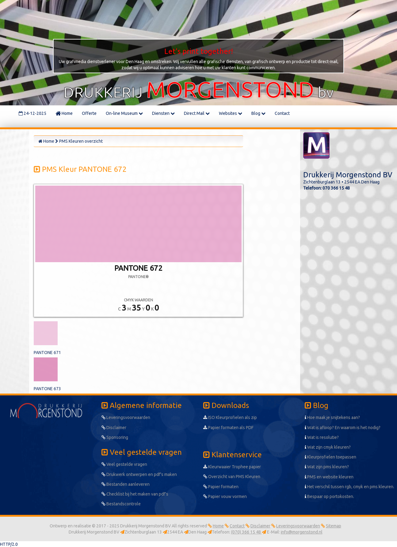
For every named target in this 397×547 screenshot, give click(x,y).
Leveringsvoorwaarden (125, 417)
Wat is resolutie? (322, 437)
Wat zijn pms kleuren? (327, 466)
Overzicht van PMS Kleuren (231, 476)
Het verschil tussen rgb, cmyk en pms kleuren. (349, 486)
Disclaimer (113, 427)
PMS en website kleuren (329, 476)
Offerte (89, 113)
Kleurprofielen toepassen (330, 457)
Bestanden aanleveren (125, 484)
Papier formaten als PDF (228, 427)
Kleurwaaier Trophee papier (232, 466)
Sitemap (333, 525)
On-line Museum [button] (124, 113)
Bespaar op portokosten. (329, 496)
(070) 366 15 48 (246, 532)
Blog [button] (258, 113)
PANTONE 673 (47, 388)
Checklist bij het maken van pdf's (134, 494)
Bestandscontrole (121, 503)
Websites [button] (230, 113)
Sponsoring (114, 437)
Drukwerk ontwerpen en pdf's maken (139, 474)
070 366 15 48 (336, 188)
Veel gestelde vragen (124, 464)
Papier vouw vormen (225, 496)
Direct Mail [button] (197, 113)
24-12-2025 (32, 113)
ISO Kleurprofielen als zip (230, 417)
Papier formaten (221, 486)
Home (64, 113)
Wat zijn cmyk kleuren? (328, 447)
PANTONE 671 (47, 352)
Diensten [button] (163, 113)
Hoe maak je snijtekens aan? (332, 417)
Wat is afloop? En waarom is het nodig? (342, 427)
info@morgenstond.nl (302, 532)
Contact (282, 113)
